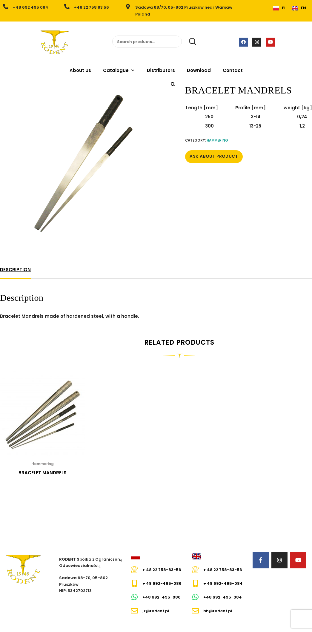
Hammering (217, 140)
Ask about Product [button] (214, 156)
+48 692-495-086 (161, 597)
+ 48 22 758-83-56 (161, 570)
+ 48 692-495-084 (223, 583)
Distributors (161, 70)
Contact (233, 70)
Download (199, 70)
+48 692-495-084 (222, 597)
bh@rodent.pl (217, 611)
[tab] (15, 269)
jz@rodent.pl (155, 611)
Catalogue (119, 70)
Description (15, 269)
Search (189, 42)
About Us (80, 70)
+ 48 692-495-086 (162, 583)
